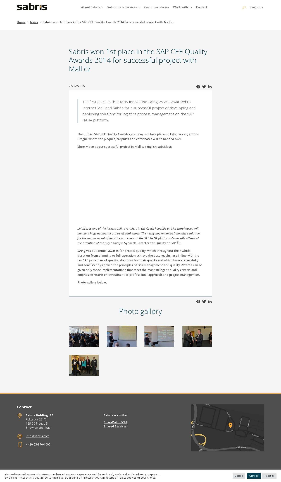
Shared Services (115, 426)
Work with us (182, 7)
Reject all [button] (269, 475)
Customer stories (156, 7)
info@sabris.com (37, 436)
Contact (201, 7)
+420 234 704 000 (38, 444)
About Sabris (90, 7)
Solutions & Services (122, 7)
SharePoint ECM (115, 422)
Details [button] (239, 475)
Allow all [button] (254, 475)
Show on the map (38, 428)
